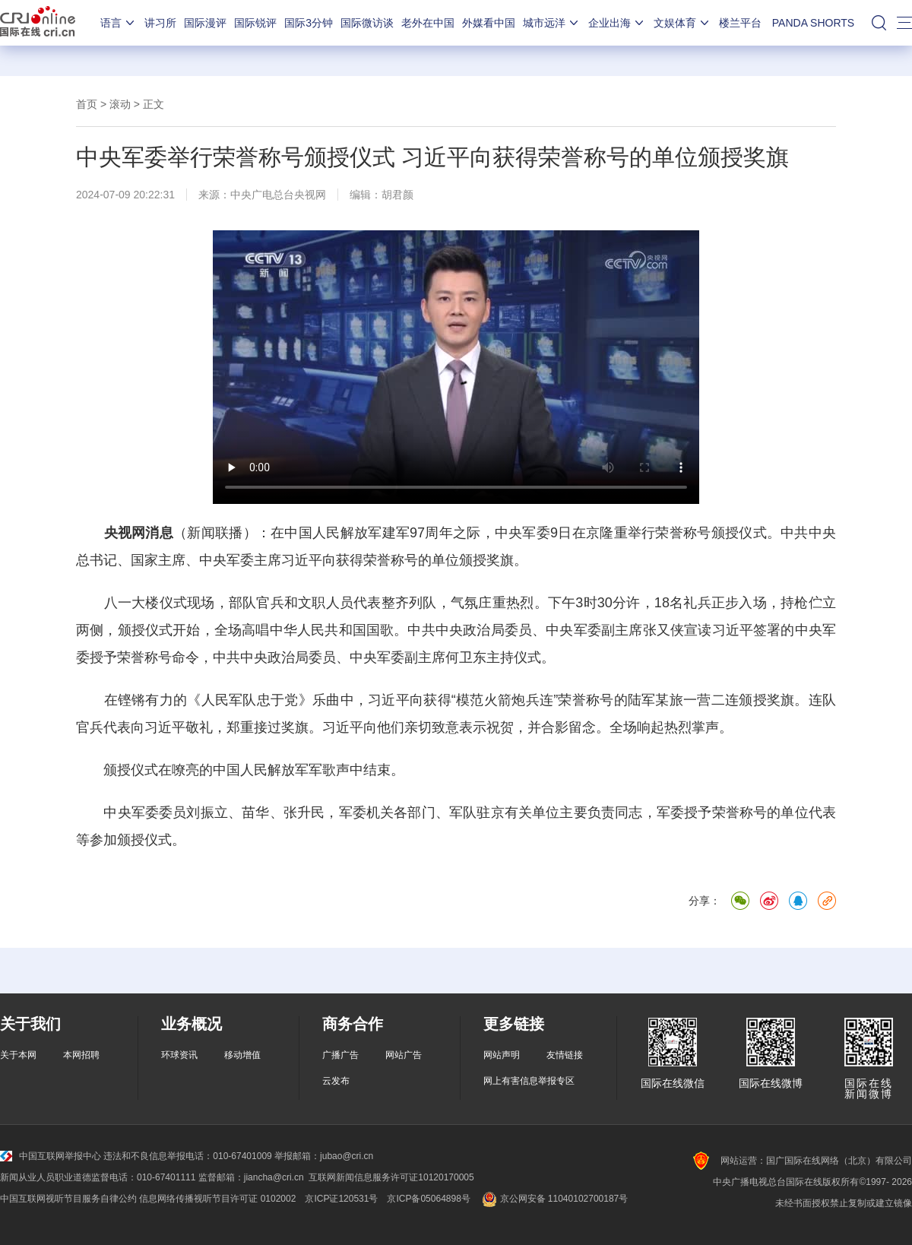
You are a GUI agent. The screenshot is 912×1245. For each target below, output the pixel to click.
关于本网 (18, 1055)
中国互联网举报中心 (50, 1156)
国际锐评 (255, 23)
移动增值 (242, 1055)
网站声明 (501, 1055)
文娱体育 (682, 23)
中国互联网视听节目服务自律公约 (68, 1198)
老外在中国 (427, 23)
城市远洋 (552, 23)
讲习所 (160, 23)
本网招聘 (81, 1055)
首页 (86, 104)
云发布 (336, 1081)
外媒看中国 (488, 23)
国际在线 (37, 23)
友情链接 (564, 1055)
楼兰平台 (740, 23)
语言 (118, 23)
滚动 (120, 104)
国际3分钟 (308, 23)
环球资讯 (179, 1055)
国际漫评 (205, 23)
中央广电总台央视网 (278, 194)
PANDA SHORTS (813, 23)
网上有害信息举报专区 (529, 1081)
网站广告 (403, 1055)
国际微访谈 (367, 23)
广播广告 (340, 1055)
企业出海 (617, 23)
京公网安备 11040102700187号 (554, 1198)
